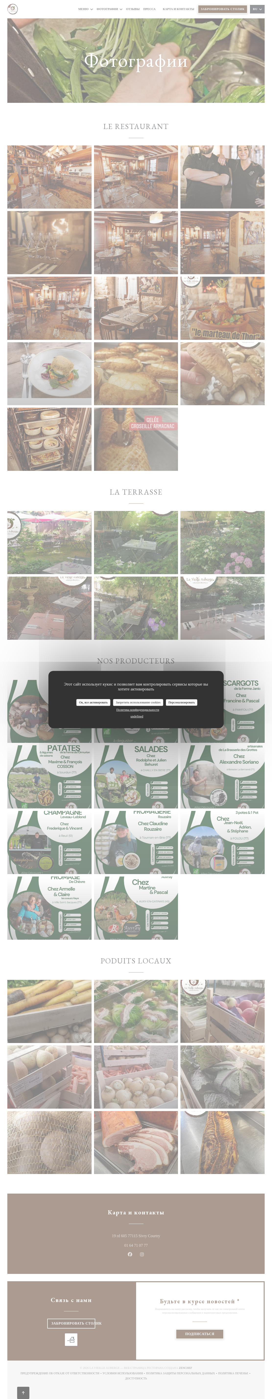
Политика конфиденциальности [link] (137, 709)
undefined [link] (136, 716)
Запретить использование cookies (138, 702)
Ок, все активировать (93, 702)
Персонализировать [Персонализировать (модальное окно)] (181, 702)
